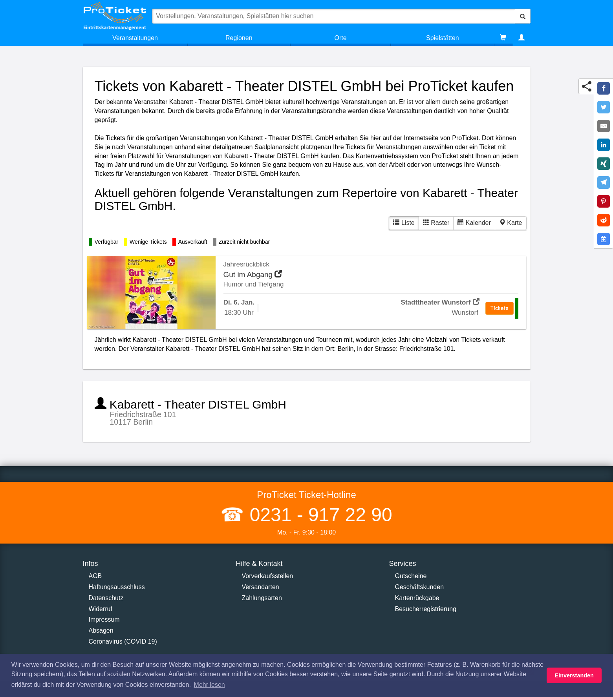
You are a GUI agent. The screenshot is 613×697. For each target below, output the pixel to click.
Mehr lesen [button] (209, 684)
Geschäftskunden (419, 587)
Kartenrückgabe (417, 598)
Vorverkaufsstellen (267, 576)
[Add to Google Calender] (603, 239)
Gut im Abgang (252, 274)
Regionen (239, 38)
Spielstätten (442, 38)
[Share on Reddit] (603, 220)
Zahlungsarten (262, 598)
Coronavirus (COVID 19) (123, 641)
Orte (341, 38)
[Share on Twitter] (603, 107)
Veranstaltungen (135, 38)
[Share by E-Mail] (603, 126)
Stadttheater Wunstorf (440, 302)
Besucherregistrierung (426, 609)
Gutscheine (411, 576)
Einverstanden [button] (574, 675)
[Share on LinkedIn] (603, 145)
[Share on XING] (603, 163)
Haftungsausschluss (117, 587)
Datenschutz (106, 598)
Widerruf (100, 609)
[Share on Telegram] (603, 182)
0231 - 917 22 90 (318, 514)
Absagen (101, 630)
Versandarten (260, 587)
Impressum (104, 619)
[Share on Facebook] (603, 88)
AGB (95, 576)
